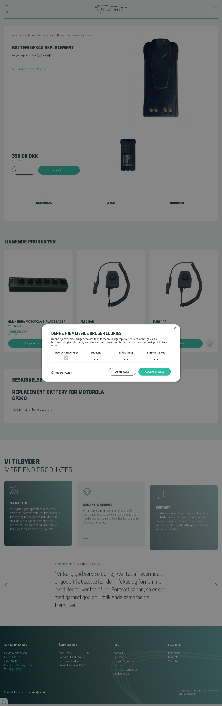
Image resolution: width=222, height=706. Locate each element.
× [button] (174, 328)
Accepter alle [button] (154, 371)
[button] (61, 372)
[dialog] (111, 353)
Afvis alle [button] (122, 371)
